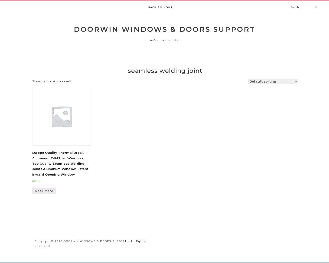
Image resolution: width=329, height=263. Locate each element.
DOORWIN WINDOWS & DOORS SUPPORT (164, 29)
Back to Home (160, 7)
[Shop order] (273, 81)
